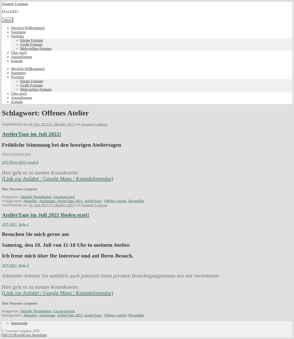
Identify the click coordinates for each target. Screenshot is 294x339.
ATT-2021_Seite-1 (15, 224)
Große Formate (31, 44)
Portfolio (17, 36)
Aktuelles (30, 201)
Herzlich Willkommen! (28, 28)
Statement (18, 32)
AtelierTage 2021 (69, 201)
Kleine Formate (31, 40)
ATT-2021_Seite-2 (15, 265)
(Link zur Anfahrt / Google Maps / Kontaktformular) (57, 179)
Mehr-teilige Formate (36, 48)
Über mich (19, 53)
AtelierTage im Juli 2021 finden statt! (45, 215)
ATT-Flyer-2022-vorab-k (20, 162)
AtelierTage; (93, 201)
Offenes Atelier (115, 201)
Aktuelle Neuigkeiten (35, 197)
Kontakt (17, 61)
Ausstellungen (21, 57)
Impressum (19, 323)
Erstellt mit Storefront (30, 335)
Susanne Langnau (15, 4)
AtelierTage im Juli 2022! (31, 134)
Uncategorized (64, 197)
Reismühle (136, 201)
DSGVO (8, 335)
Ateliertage (47, 201)
